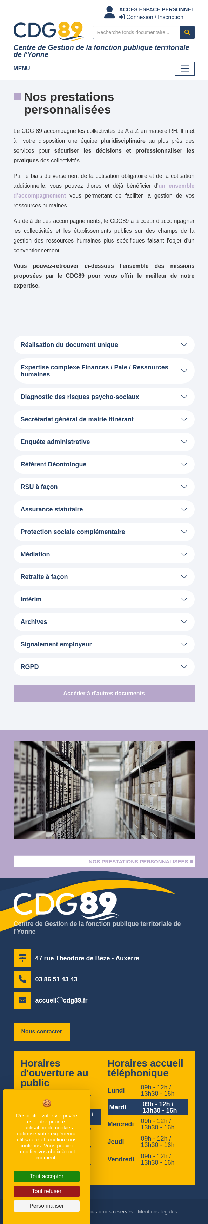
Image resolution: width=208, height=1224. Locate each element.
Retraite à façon (44, 576)
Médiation (35, 554)
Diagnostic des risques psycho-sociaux (80, 396)
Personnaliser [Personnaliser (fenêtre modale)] (46, 1206)
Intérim (31, 599)
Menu (22, 68)
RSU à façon (39, 486)
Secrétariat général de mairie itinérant (77, 419)
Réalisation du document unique (69, 344)
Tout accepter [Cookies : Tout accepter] (46, 1176)
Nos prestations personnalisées (138, 861)
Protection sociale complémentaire (73, 531)
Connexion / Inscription (151, 17)
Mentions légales (157, 1212)
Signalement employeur (56, 644)
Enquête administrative (55, 441)
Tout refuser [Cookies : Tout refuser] (46, 1191)
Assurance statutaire (52, 509)
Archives (34, 621)
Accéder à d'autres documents (104, 693)
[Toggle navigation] (185, 69)
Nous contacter (41, 1032)
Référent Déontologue (54, 464)
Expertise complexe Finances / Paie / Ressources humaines (94, 371)
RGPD (30, 666)
